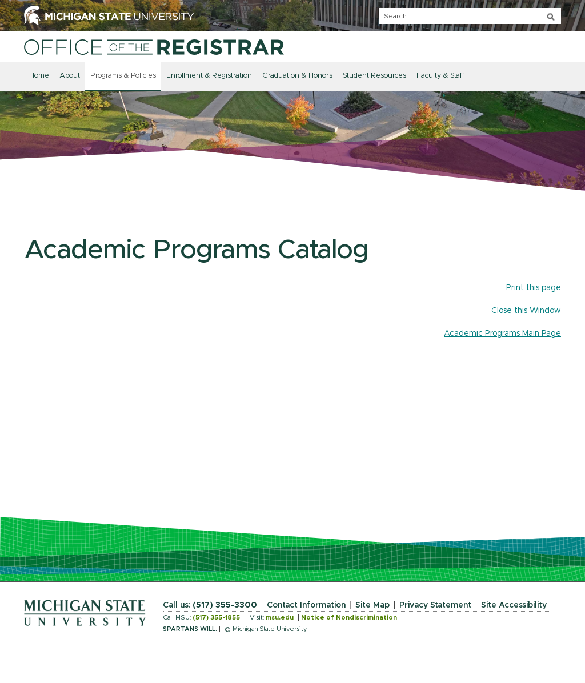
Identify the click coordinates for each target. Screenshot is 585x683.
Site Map (372, 605)
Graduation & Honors (297, 75)
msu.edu (280, 617)
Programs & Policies (123, 75)
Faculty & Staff (440, 75)
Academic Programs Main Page (502, 334)
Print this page (533, 288)
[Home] (154, 47)
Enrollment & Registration (209, 75)
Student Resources (374, 75)
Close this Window (526, 311)
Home (39, 75)
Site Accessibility (514, 605)
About (69, 75)
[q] (469, 16)
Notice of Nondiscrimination (349, 617)
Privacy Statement (435, 605)
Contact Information (306, 605)
